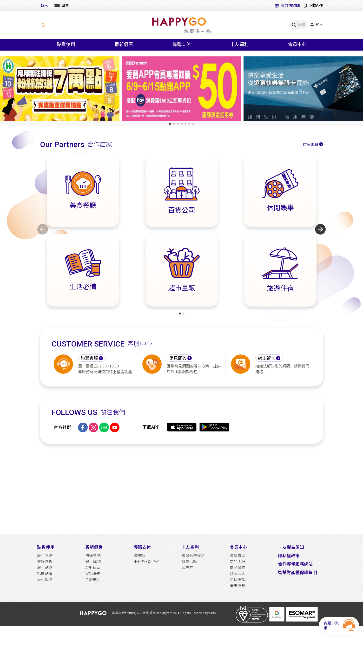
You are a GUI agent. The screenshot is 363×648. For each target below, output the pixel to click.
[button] (170, 124)
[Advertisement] (181, 489)
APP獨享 (92, 567)
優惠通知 (237, 585)
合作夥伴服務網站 (295, 564)
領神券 (187, 567)
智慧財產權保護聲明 (297, 572)
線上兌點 (45, 555)
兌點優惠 (93, 573)
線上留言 (266, 358)
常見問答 (178, 358)
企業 (65, 5)
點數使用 (45, 547)
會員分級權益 (193, 555)
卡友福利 (190, 547)
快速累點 (93, 555)
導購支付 (142, 547)
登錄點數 (45, 561)
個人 (44, 5)
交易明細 (237, 561)
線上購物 (93, 561)
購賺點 (139, 555)
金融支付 (93, 579)
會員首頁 (237, 555)
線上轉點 (45, 567)
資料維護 (237, 579)
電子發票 (237, 567)
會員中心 (238, 547)
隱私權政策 (289, 555)
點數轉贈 (45, 573)
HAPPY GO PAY (146, 561)
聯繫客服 (89, 358)
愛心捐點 (45, 579)
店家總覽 (310, 144)
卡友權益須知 (291, 547)
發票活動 (189, 561)
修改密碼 (237, 573)
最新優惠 (94, 547)
